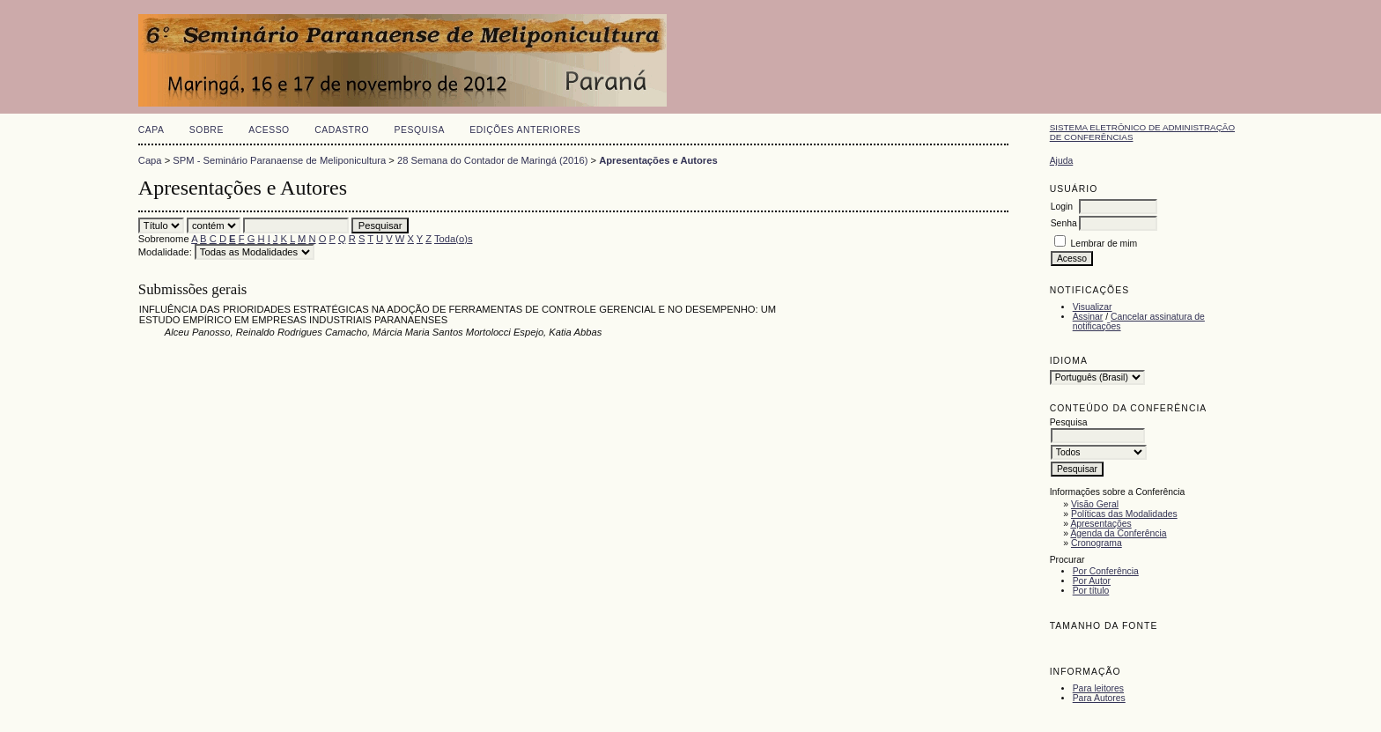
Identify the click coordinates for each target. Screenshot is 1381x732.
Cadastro (341, 130)
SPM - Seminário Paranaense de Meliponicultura (279, 160)
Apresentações (1100, 524)
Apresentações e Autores (658, 160)
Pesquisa (420, 130)
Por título (1091, 590)
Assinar (1088, 317)
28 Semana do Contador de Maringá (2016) (492, 160)
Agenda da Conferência (1118, 533)
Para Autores (1099, 698)
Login (1062, 206)
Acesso (268, 130)
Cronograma (1096, 543)
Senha (1064, 223)
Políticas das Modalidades (1124, 514)
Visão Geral (1095, 504)
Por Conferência (1106, 571)
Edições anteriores (524, 130)
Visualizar (1092, 307)
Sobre (206, 130)
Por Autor (1092, 581)
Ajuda (1062, 161)
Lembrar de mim (1104, 243)
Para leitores (1098, 688)
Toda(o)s (453, 238)
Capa (151, 130)
